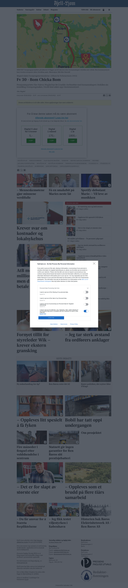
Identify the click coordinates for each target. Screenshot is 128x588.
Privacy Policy (74, 324)
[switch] (86, 292)
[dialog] (64, 294)
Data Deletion (54, 324)
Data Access (63, 324)
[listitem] (64, 288)
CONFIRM (51, 317)
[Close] (94, 264)
